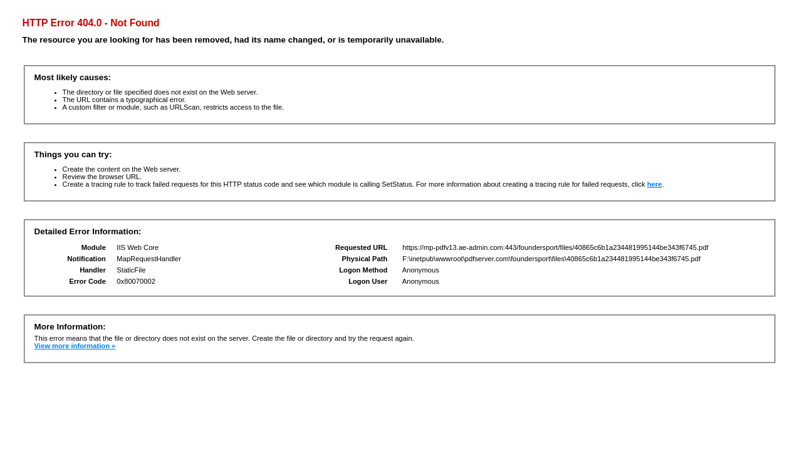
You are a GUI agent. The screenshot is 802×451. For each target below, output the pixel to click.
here (654, 184)
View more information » (75, 346)
